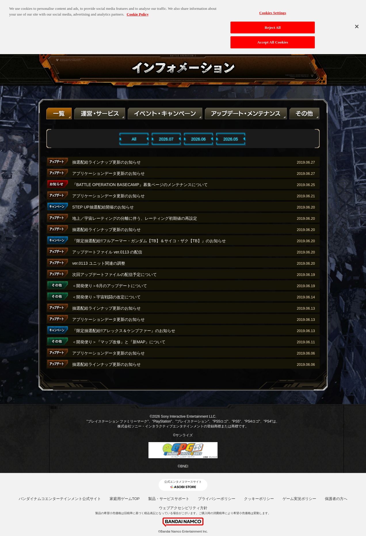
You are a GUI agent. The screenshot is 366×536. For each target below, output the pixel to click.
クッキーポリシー (259, 499)
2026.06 (198, 139)
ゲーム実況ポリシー (299, 499)
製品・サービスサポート (168, 499)
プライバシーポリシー (216, 499)
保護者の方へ (336, 499)
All (134, 139)
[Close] (356, 21)
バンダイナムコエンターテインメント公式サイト (60, 499)
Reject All (273, 22)
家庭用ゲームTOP (125, 499)
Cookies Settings (272, 8)
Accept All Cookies (272, 37)
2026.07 (166, 139)
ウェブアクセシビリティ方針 (183, 508)
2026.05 (230, 139)
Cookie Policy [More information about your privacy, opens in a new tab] (137, 9)
